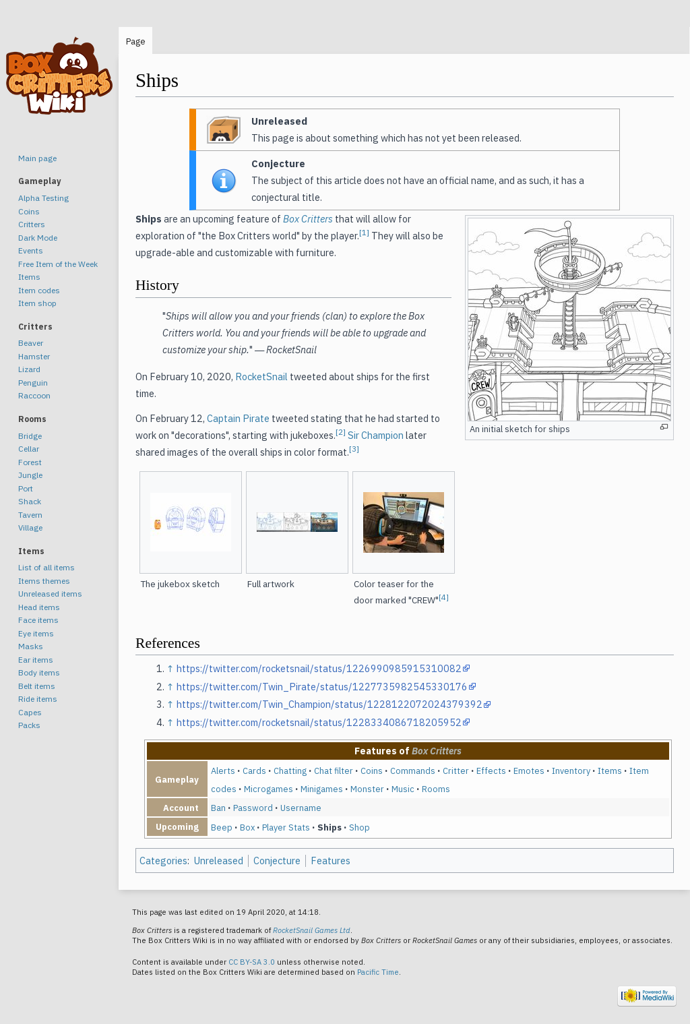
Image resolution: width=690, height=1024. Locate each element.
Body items (39, 672)
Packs (29, 725)
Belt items (36, 686)
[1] (364, 232)
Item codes (39, 290)
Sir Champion (376, 435)
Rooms (436, 788)
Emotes (528, 770)
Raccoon (34, 395)
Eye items (36, 633)
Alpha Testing (43, 198)
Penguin (33, 383)
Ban (218, 807)
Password (253, 807)
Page (136, 41)
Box (247, 827)
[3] (354, 449)
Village (30, 527)
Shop (359, 827)
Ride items (37, 699)
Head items (39, 607)
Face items (38, 620)
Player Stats (286, 827)
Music (402, 788)
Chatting (290, 770)
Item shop (37, 303)
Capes (30, 712)
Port (25, 488)
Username (300, 807)
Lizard (29, 369)
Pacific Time (378, 972)
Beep (221, 827)
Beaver (30, 343)
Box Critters (308, 218)
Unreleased (218, 860)
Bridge (30, 436)
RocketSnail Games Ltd (311, 930)
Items (610, 770)
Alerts (223, 770)
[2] (341, 432)
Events (30, 250)
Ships (329, 827)
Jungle (30, 475)
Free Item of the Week (58, 264)
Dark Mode (37, 238)
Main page (37, 158)
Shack (29, 501)
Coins (371, 770)
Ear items (35, 660)
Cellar (28, 449)
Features (330, 860)
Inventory (571, 770)
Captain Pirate (238, 418)
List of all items (46, 567)
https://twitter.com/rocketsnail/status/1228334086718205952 (319, 722)
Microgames (268, 788)
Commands (412, 770)
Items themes (44, 581)
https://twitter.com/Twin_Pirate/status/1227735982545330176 (322, 686)
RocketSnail (261, 376)
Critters (31, 224)
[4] (444, 596)
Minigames (322, 788)
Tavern (30, 515)
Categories (163, 860)
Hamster (34, 356)
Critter (456, 770)
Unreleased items (50, 594)
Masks (30, 646)
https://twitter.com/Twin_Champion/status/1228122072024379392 (329, 704)
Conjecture (277, 860)
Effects (491, 770)
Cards (254, 770)
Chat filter (333, 770)
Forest (30, 462)
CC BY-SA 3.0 (251, 962)
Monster (367, 788)
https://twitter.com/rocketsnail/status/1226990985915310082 (319, 668)
